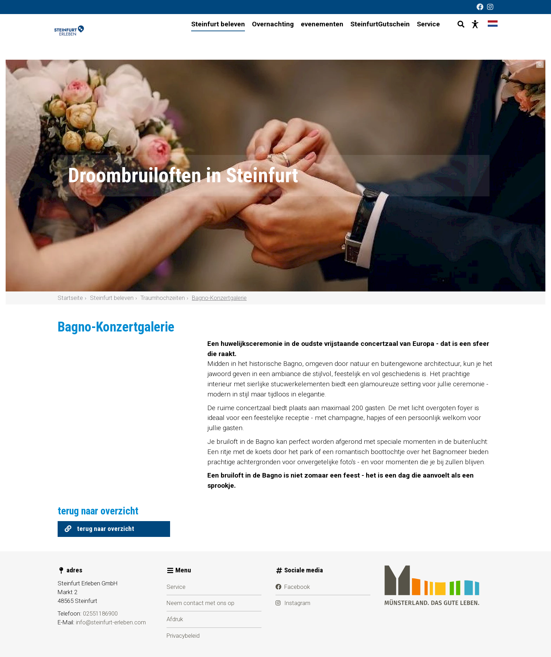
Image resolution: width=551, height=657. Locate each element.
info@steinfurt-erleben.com (111, 622)
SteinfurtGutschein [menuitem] (373, 37)
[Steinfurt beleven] (93, 37)
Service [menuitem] (422, 37)
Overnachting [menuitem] (266, 37)
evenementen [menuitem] (315, 37)
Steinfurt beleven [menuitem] (212, 37)
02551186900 (100, 613)
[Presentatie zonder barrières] (469, 37)
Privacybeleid (183, 635)
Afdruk (175, 619)
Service (176, 586)
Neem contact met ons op (200, 602)
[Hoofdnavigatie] (309, 37)
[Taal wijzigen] (486, 37)
